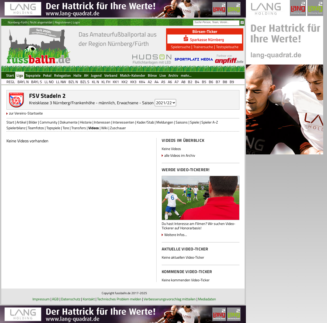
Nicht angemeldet (41, 22)
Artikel (21, 122)
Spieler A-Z (209, 122)
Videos (93, 127)
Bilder (33, 122)
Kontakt (89, 299)
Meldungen (164, 122)
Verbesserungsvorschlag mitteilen (170, 299)
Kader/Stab (145, 122)
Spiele (194, 122)
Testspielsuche (227, 46)
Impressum (41, 299)
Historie (86, 122)
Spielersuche (180, 46)
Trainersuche (203, 46)
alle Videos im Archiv (179, 155)
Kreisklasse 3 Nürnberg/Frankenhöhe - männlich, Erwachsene (83, 103)
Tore (66, 127)
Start (10, 122)
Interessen (102, 122)
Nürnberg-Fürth (18, 22)
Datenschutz (70, 299)
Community (48, 122)
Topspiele (53, 127)
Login (76, 22)
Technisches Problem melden (119, 299)
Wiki (104, 127)
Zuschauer (118, 127)
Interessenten (123, 122)
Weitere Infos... (175, 234)
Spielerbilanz (15, 127)
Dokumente (69, 122)
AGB (55, 299)
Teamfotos (36, 127)
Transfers (78, 127)
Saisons (182, 122)
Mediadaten (207, 299)
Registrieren (63, 22)
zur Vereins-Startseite (26, 113)
